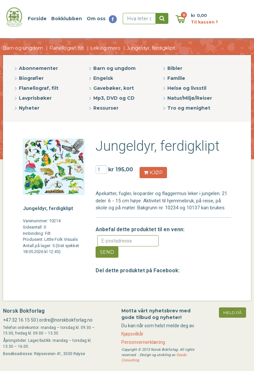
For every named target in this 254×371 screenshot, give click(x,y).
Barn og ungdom (23, 48)
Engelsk (103, 78)
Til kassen (204, 22)
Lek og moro (105, 48)
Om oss (96, 19)
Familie (176, 78)
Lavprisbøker (35, 98)
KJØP (153, 173)
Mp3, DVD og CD (114, 98)
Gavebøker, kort (113, 88)
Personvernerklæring (143, 342)
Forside (37, 19)
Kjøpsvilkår (132, 334)
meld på (232, 312)
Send (107, 252)
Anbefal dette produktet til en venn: (140, 229)
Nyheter (29, 108)
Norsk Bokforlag (24, 311)
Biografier (31, 78)
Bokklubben (66, 19)
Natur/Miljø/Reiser (189, 98)
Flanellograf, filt (66, 48)
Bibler (174, 68)
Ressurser (105, 108)
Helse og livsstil (186, 88)
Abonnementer (38, 68)
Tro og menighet (188, 108)
